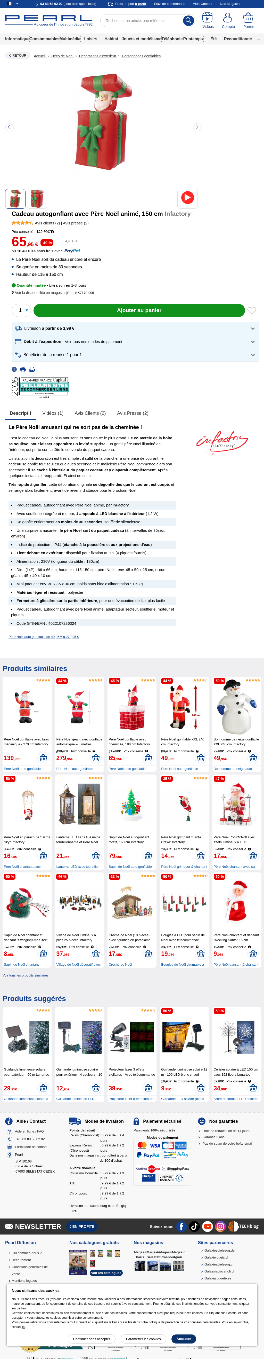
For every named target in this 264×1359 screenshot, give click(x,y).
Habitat (111, 39)
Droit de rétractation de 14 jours (226, 1131)
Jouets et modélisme (141, 39)
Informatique (17, 39)
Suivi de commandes (169, 4)
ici (23, 1327)
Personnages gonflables (141, 56)
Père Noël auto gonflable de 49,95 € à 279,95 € (44, 637)
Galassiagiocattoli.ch (219, 1271)
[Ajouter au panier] (139, 310)
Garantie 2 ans (214, 1137)
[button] (40, 292)
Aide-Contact (202, 4)
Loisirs (90, 39)
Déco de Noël (62, 56)
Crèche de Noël (120, 964)
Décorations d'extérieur (97, 56)
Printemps (193, 39)
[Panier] (248, 20)
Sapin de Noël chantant (21, 964)
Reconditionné (238, 39)
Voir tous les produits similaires (25, 975)
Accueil (40, 56)
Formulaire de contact (31, 1147)
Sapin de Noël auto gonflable (130, 867)
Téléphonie (172, 39)
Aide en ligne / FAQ (29, 1131)
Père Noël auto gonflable (22, 769)
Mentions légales (24, 1281)
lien (23, 1308)
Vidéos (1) (53, 413)
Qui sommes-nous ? (27, 1253)
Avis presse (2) (132, 413)
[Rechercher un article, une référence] (147, 20)
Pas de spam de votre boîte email (228, 1143)
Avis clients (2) (90, 413)
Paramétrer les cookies (143, 1339)
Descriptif (20, 413)
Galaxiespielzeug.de (219, 1250)
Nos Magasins (230, 4)
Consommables (44, 39)
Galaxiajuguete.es (217, 1278)
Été (213, 39)
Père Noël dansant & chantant (236, 964)
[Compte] (228, 20)
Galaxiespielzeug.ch (219, 1264)
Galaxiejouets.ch (216, 1257)
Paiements (154, 1130)
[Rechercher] (188, 20)
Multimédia (70, 39)
